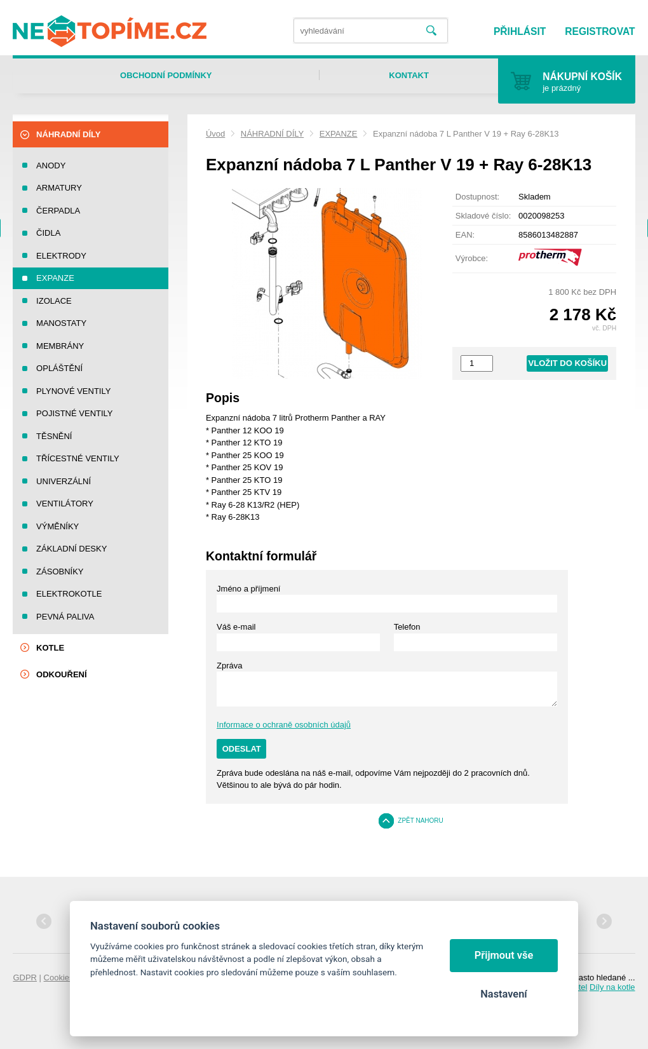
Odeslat (241, 749)
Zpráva (229, 665)
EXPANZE (339, 134)
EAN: (465, 235)
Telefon (407, 627)
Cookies (59, 977)
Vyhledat (431, 31)
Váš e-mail (236, 627)
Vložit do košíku (568, 363)
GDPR (25, 977)
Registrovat (600, 31)
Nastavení (503, 994)
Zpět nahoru (420, 820)
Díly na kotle (612, 987)
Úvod (215, 134)
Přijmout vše (504, 955)
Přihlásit (520, 31)
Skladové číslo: (483, 215)
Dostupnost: (477, 196)
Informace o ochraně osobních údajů (284, 724)
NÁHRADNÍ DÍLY (272, 134)
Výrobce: (472, 258)
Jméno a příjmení (248, 588)
